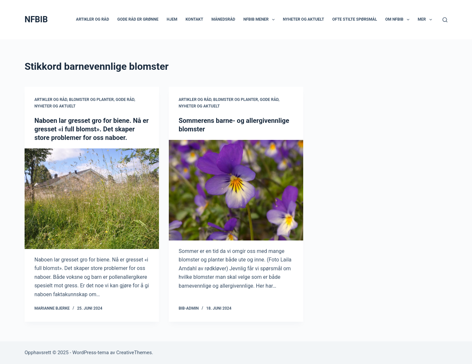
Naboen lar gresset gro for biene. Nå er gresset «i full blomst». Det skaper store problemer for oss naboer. (91, 129)
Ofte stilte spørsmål (354, 19)
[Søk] (444, 19)
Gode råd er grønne (138, 19)
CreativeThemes (134, 352)
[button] (273, 20)
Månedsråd (223, 19)
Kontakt (194, 19)
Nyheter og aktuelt (303, 19)
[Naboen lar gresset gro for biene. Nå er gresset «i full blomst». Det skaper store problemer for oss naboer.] (92, 198)
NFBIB (36, 19)
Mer (426, 20)
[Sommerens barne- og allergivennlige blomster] (236, 190)
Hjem (172, 19)
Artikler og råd (92, 19)
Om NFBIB (398, 20)
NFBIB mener (260, 20)
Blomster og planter (91, 99)
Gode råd (125, 99)
